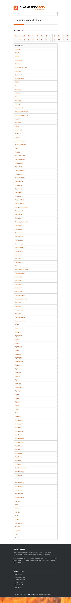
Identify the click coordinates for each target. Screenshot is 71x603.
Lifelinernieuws (19, 582)
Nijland (17, 394)
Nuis (16, 516)
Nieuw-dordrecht (19, 178)
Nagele (17, 56)
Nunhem (17, 527)
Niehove (17, 137)
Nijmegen (18, 402)
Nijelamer (18, 365)
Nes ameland (19, 108)
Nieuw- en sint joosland (21, 207)
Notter (17, 508)
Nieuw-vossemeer (20, 317)
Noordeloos (18, 446)
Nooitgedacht (19, 424)
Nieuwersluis (18, 229)
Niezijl (17, 324)
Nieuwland (18, 262)
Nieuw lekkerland (20, 273)
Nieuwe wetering (20, 247)
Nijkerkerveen (19, 387)
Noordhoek (18, 457)
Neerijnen (18, 89)
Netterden (18, 122)
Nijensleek (18, 372)
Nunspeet (18, 530)
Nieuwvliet (18, 313)
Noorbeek (18, 427)
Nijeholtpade (18, 358)
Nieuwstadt (18, 302)
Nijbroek (17, 343)
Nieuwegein (18, 192)
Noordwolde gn (19, 497)
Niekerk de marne (20, 141)
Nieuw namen (19, 280)
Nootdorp (17, 501)
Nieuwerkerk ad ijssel (21, 222)
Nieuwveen (18, 306)
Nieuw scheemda (20, 295)
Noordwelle (18, 479)
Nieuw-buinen (19, 174)
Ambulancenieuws (20, 579)
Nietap (17, 148)
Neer (16, 86)
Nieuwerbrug (18, 214)
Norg (16, 504)
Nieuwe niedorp (19, 203)
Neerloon (17, 104)
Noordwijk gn (18, 486)
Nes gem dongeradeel (21, 115)
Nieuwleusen (18, 277)
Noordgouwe (18, 453)
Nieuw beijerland (20, 170)
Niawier (17, 126)
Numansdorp (18, 523)
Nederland (18, 71)
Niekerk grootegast (20, 144)
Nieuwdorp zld (19, 181)
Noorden (17, 449)
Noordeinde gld (19, 438)
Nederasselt (18, 60)
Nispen (17, 409)
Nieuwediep (18, 189)
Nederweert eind (19, 78)
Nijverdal (17, 405)
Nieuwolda (18, 284)
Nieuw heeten (19, 251)
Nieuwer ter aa (19, 233)
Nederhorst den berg (21, 67)
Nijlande (17, 398)
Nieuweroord (18, 225)
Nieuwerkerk (18, 218)
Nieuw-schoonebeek (21, 299)
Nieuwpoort (18, 288)
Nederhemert (19, 64)
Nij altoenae (18, 336)
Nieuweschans (19, 236)
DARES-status (19, 587)
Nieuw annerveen (20, 159)
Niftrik (17, 328)
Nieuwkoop (18, 255)
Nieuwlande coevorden (21, 269)
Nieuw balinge (19, 163)
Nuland (17, 519)
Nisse (16, 413)
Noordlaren (18, 464)
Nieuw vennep (19, 310)
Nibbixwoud (18, 130)
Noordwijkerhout (19, 482)
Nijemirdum (18, 369)
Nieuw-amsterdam (20, 155)
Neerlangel (18, 100)
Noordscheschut (19, 471)
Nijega (17, 350)
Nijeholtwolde (19, 361)
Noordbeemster (19, 431)
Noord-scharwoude (20, 468)
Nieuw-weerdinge (20, 321)
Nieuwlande (18, 266)
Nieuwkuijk (18, 258)
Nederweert (18, 75)
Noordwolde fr (19, 493)
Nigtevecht (18, 332)
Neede (17, 82)
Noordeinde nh (19, 442)
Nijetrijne (17, 376)
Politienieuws (18, 574)
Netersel (17, 119)
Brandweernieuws (20, 577)
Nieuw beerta (19, 167)
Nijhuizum (18, 383)
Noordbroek (18, 435)
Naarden (17, 53)
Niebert (17, 133)
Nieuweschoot (19, 240)
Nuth (16, 534)
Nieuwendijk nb (19, 200)
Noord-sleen (18, 475)
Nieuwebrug (18, 185)
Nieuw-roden (18, 291)
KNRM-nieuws (19, 584)
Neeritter (17, 93)
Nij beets (17, 339)
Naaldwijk (18, 49)
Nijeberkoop (18, 347)
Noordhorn (18, 460)
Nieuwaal (17, 152)
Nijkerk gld (18, 391)
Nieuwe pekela (19, 211)
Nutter (17, 538)
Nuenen (17, 512)
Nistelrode (18, 416)
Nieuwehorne (19, 196)
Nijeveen (17, 380)
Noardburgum (19, 420)
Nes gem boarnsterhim (21, 111)
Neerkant (17, 97)
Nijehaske (18, 354)
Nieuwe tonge (19, 244)
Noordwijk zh (18, 490)
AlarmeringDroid (31, 594)
